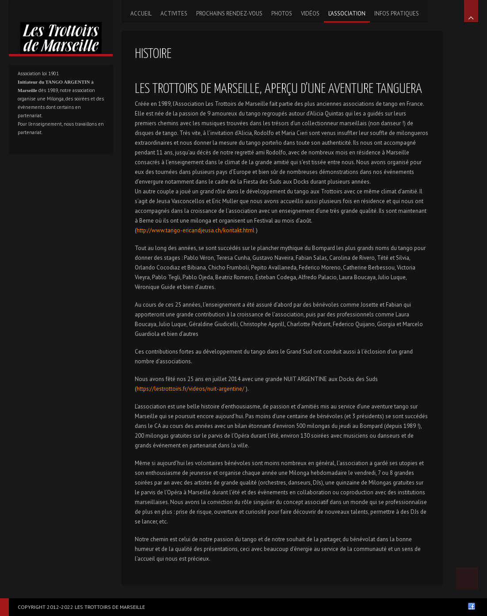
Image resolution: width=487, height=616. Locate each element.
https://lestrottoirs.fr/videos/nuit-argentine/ (190, 389)
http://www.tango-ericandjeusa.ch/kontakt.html (196, 230)
